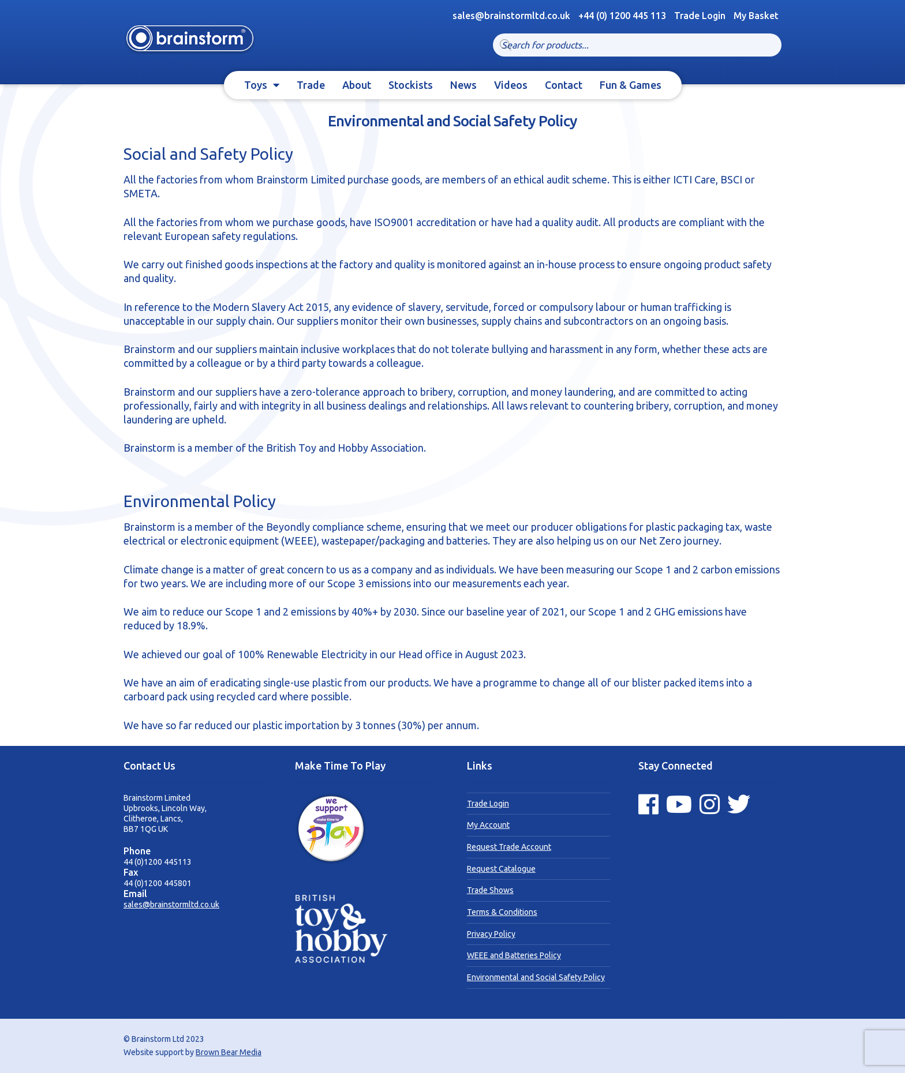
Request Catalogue (501, 868)
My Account (488, 825)
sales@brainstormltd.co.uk (171, 904)
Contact (563, 85)
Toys (255, 85)
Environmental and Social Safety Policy (536, 977)
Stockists (410, 85)
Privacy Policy (491, 934)
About (356, 85)
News (463, 85)
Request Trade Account (509, 846)
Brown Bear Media (228, 1052)
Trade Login (700, 15)
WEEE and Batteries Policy (514, 955)
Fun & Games (630, 85)
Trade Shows (490, 890)
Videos (511, 85)
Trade (311, 85)
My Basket (756, 15)
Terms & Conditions (502, 912)
